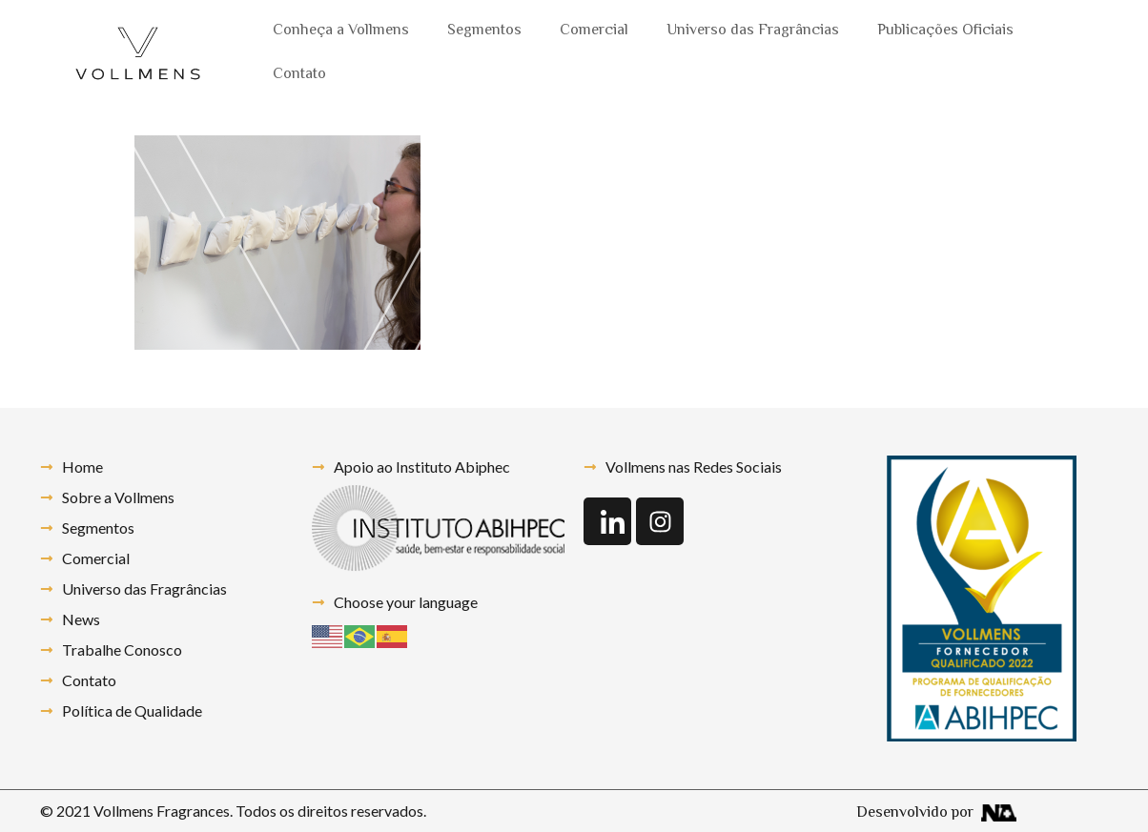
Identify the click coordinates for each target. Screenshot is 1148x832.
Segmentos (484, 31)
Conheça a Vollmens (341, 31)
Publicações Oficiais (945, 31)
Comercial (594, 31)
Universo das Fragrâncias (752, 31)
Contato (299, 75)
